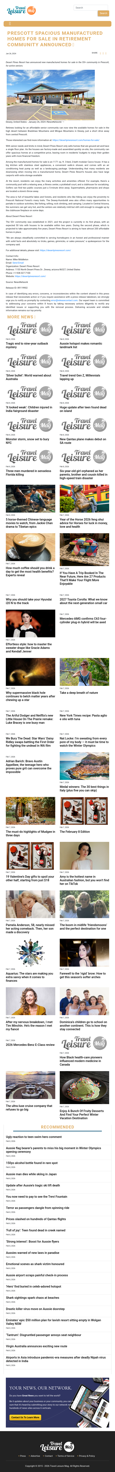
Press (23, 1456)
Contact (49, 1456)
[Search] (91, 7)
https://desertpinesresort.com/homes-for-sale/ (76, 140)
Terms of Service (66, 1456)
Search (103, 13)
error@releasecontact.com (64, 300)
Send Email (18, 262)
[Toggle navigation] (10, 24)
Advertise (35, 1456)
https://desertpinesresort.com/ (55, 250)
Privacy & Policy (87, 1456)
